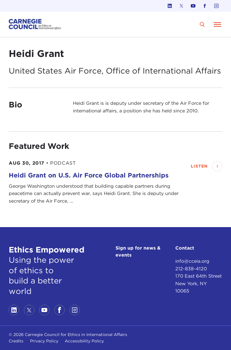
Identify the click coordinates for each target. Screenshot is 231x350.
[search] (202, 24)
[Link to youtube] (193, 6)
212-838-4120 (191, 268)
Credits (16, 341)
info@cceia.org (192, 261)
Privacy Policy (44, 341)
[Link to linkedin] (170, 6)
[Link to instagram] (216, 6)
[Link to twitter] (181, 6)
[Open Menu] (217, 24)
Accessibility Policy (84, 341)
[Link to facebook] (205, 6)
